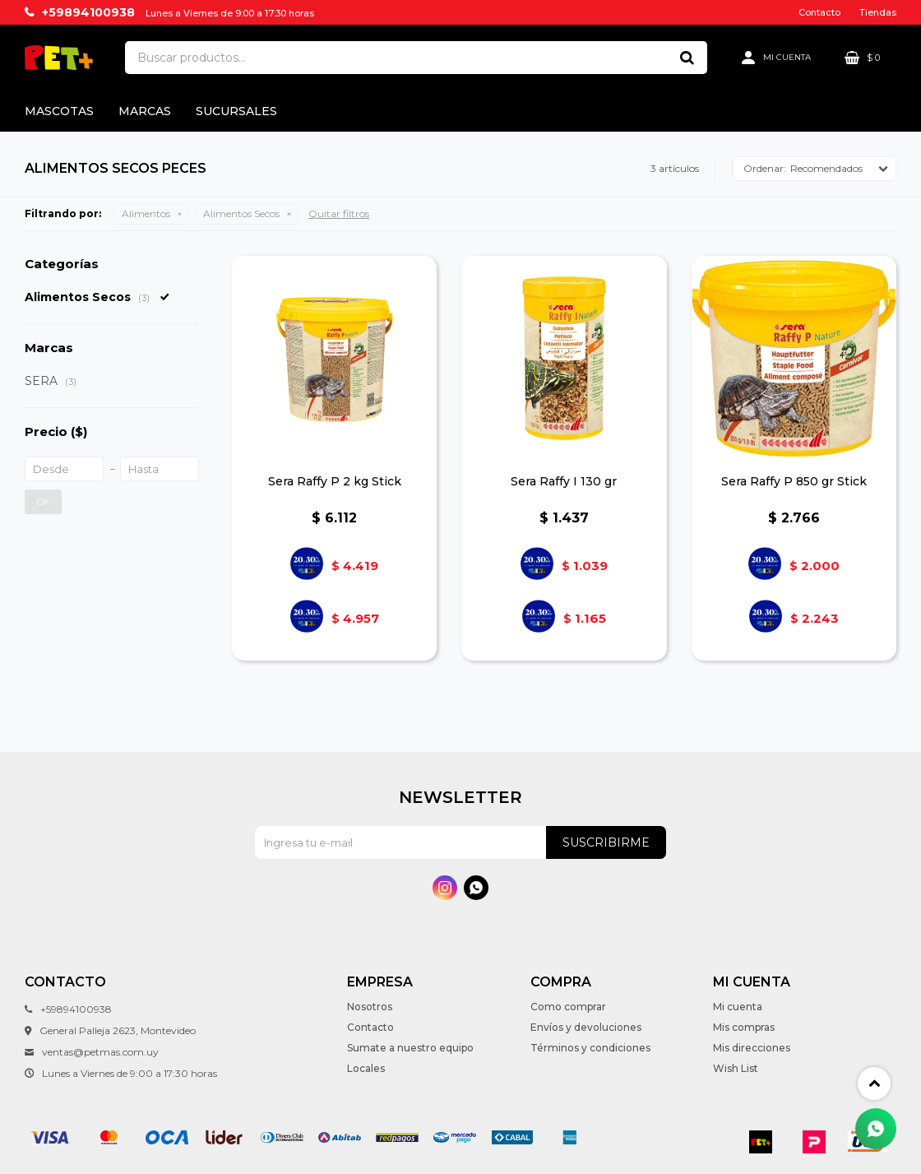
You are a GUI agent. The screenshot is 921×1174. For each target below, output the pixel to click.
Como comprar (568, 1006)
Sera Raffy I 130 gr (564, 481)
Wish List (735, 1068)
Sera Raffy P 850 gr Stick (794, 481)
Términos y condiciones (590, 1048)
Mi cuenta (737, 1006)
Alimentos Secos (241, 213)
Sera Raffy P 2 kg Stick (334, 481)
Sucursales (236, 111)
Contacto (819, 12)
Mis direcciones (751, 1048)
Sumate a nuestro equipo (410, 1048)
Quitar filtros (338, 213)
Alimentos (146, 213)
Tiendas (877, 12)
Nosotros (369, 1006)
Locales (366, 1068)
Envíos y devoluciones (585, 1027)
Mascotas (59, 111)
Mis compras (744, 1027)
